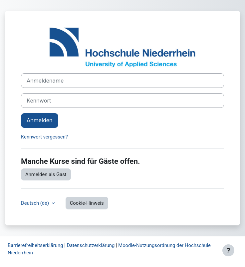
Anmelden (40, 120)
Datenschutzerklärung (91, 245)
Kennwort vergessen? (44, 137)
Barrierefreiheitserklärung (35, 245)
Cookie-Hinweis (87, 203)
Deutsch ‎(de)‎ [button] (35, 203)
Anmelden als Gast (46, 174)
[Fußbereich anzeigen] (228, 250)
